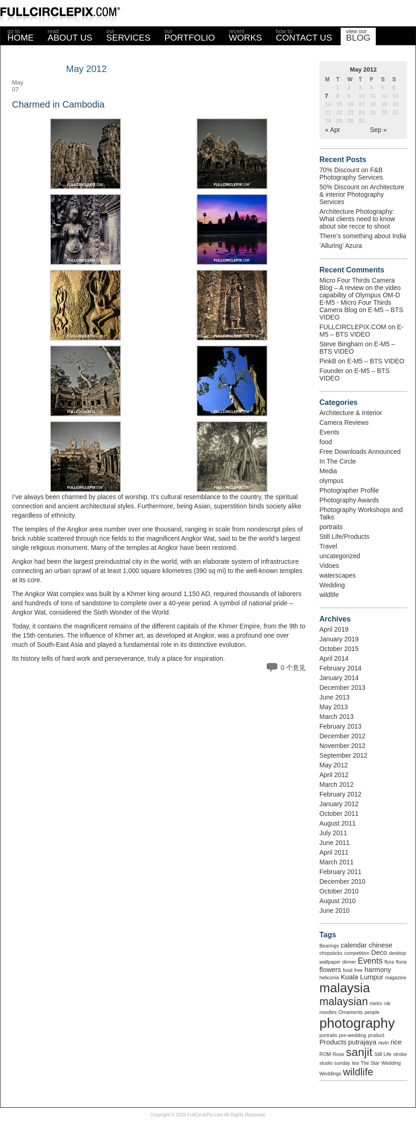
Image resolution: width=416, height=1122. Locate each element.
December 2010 (342, 881)
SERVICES (128, 35)
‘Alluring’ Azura (340, 245)
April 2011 (334, 852)
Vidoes (329, 565)
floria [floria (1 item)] (401, 962)
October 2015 (339, 648)
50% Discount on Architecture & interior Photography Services (361, 194)
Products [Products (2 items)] (332, 1042)
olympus (331, 480)
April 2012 (334, 774)
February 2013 (340, 726)
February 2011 (340, 871)
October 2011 (339, 813)
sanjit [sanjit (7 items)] (359, 1052)
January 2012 (339, 804)
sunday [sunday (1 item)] (342, 1063)
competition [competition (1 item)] (357, 953)
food (325, 442)
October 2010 (339, 891)
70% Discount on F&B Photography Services (351, 173)
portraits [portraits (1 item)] (328, 1035)
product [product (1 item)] (376, 1035)
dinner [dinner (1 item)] (349, 962)
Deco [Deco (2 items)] (379, 952)
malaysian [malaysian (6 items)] (343, 1001)
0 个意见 (293, 667)
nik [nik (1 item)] (387, 1003)
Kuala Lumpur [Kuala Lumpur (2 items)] (362, 977)
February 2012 (340, 794)
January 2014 (339, 678)
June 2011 (334, 842)
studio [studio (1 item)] (325, 1063)
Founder (331, 370)
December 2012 (342, 736)
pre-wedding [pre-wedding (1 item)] (352, 1035)
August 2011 (337, 823)
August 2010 (337, 901)
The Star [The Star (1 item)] (370, 1063)
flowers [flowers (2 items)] (330, 969)
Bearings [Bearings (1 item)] (329, 945)
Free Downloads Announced (360, 451)
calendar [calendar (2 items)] (354, 945)
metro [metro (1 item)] (376, 1003)
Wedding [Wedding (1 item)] (391, 1063)
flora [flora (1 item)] (389, 962)
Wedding (332, 585)
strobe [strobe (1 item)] (400, 1054)
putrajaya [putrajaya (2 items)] (362, 1042)
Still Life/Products (344, 536)
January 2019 (339, 639)
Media (328, 471)
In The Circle (337, 461)
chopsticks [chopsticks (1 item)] (331, 953)
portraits (331, 527)
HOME (20, 35)
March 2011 (336, 862)
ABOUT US (70, 35)
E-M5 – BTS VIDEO (361, 330)
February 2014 (340, 668)
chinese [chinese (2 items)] (380, 945)
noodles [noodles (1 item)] (327, 1012)
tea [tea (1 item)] (355, 1063)
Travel (328, 546)
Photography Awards (349, 500)
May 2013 (333, 707)
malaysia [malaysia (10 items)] (344, 988)
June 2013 (334, 697)
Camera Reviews (344, 422)
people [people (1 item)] (372, 1012)
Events (329, 432)
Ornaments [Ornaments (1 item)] (350, 1012)
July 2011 (333, 833)
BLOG (358, 35)
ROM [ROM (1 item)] (325, 1054)
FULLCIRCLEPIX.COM (352, 327)
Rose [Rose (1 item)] (338, 1054)
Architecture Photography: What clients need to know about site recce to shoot (357, 219)
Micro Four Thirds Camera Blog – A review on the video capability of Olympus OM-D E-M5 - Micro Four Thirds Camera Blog (360, 295)
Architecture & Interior (350, 412)
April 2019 (334, 629)
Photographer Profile (349, 490)
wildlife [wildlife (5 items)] (358, 1072)
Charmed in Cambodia (58, 104)
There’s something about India (362, 236)
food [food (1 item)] (348, 970)
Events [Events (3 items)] (370, 960)
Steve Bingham (341, 344)
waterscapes (337, 575)
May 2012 (333, 765)
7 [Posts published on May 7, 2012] (326, 96)
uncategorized (339, 556)
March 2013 (336, 716)
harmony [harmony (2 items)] (378, 969)
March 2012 (336, 784)
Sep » (378, 129)
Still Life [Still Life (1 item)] (383, 1054)
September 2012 (343, 755)
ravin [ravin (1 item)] (383, 1042)
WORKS (245, 35)
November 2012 (342, 745)
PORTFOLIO (190, 35)
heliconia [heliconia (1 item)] (329, 977)
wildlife (329, 594)
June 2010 (334, 910)
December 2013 (342, 687)
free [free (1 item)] (358, 970)
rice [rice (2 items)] (396, 1042)
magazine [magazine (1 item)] (395, 977)
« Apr (332, 129)
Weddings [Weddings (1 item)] (330, 1073)
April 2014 (334, 658)
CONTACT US (304, 35)
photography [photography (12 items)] (357, 1023)
